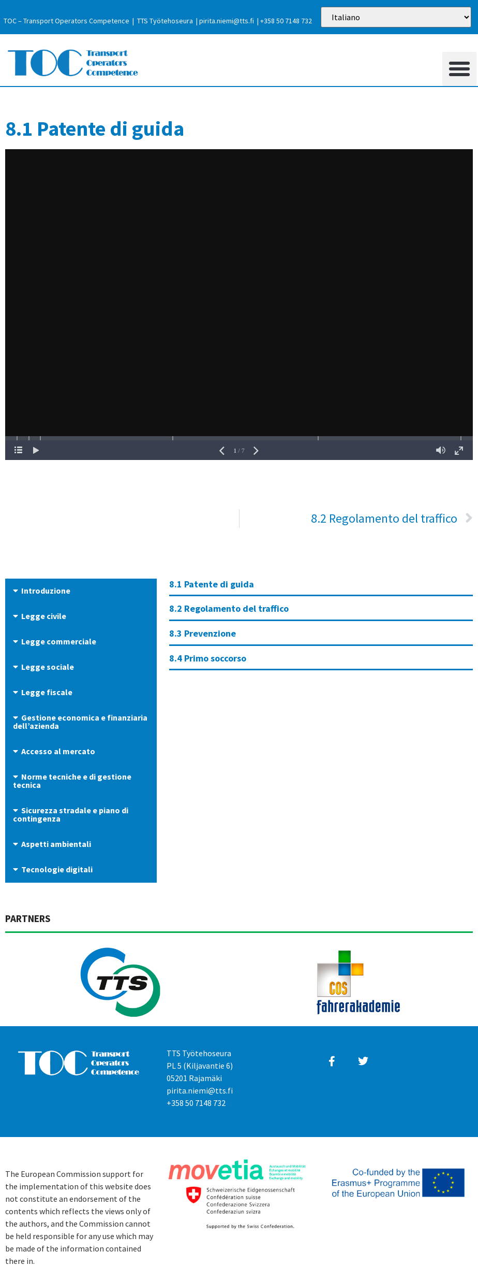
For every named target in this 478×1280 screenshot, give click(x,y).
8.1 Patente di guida (211, 584)
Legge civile (43, 616)
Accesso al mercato (58, 751)
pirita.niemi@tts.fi (226, 20)
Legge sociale (47, 666)
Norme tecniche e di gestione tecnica (72, 780)
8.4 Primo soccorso (207, 658)
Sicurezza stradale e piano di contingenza (70, 814)
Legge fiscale (46, 692)
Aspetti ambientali (56, 844)
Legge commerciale (58, 641)
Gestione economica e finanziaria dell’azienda (80, 721)
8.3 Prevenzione (202, 633)
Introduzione (45, 590)
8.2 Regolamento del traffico (229, 608)
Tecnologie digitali (57, 869)
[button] (459, 69)
